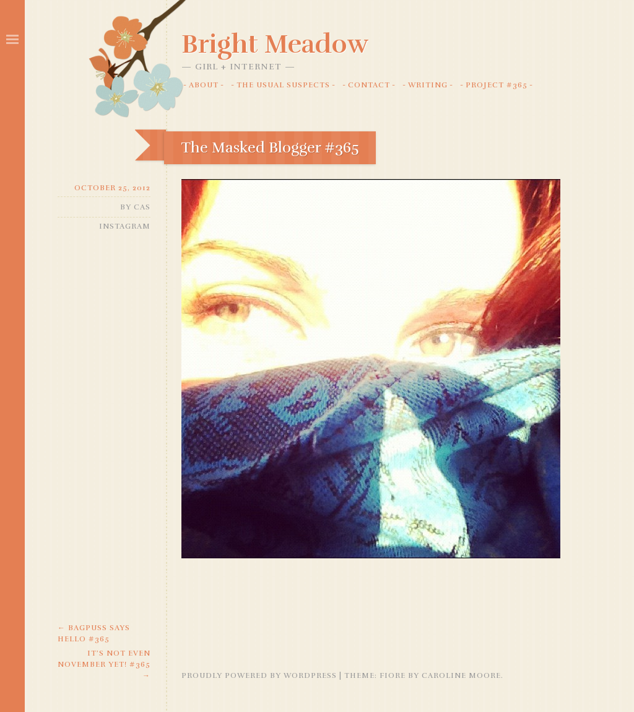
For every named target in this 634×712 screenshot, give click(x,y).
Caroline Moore (461, 675)
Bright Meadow (274, 44)
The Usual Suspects (283, 85)
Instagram (124, 226)
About (204, 85)
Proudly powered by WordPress (259, 675)
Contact (369, 85)
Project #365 (497, 85)
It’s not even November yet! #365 (104, 664)
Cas (142, 207)
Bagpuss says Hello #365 (94, 633)
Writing (428, 85)
